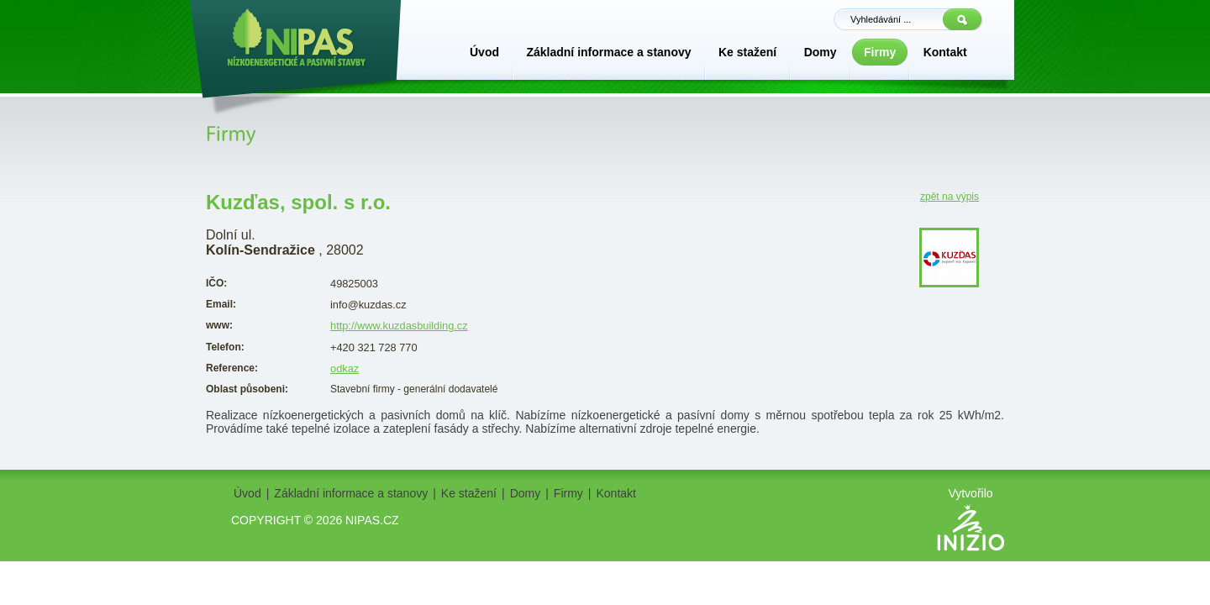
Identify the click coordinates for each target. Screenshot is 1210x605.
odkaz (344, 368)
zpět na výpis (949, 197)
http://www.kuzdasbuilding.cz (399, 325)
